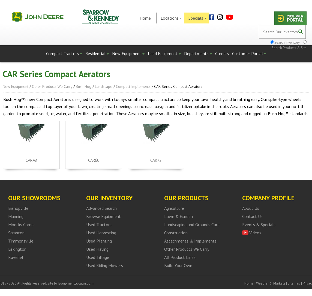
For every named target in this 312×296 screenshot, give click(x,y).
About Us (250, 208)
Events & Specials (258, 224)
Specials (197, 18)
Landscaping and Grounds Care (192, 224)
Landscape (103, 86)
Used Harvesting (101, 232)
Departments (198, 53)
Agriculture (174, 208)
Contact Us (252, 216)
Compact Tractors (64, 53)
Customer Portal (249, 53)
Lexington (17, 249)
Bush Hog (83, 86)
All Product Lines (180, 257)
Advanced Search (101, 208)
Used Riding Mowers (104, 265)
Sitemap (294, 283)
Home (145, 18)
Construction (176, 232)
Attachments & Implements (190, 241)
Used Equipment (164, 53)
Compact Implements (133, 86)
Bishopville (18, 208)
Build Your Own (178, 265)
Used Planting (99, 241)
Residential (97, 53)
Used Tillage (97, 257)
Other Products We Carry (52, 86)
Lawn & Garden (178, 216)
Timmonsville (20, 241)
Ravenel (15, 257)
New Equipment (128, 53)
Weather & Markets (270, 283)
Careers (222, 53)
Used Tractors (99, 224)
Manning (15, 216)
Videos (255, 232)
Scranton (16, 232)
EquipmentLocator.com (76, 283)
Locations (171, 18)
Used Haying (97, 249)
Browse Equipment (103, 216)
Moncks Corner (21, 224)
